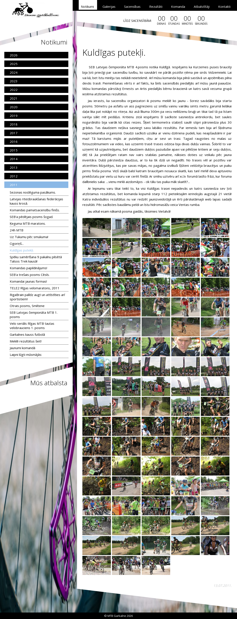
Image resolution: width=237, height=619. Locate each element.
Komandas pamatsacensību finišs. (35, 210)
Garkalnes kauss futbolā (27, 334)
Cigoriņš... (17, 243)
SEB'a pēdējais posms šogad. (31, 217)
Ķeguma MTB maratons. (28, 223)
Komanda (178, 6)
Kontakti (224, 6)
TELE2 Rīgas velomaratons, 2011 (34, 288)
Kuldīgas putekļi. (22, 250)
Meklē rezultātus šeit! (26, 341)
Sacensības (132, 6)
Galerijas (108, 6)
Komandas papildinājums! (28, 268)
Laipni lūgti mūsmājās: (26, 354)
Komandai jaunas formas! (28, 281)
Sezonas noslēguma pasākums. (33, 192)
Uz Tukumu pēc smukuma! (29, 237)
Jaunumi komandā (22, 348)
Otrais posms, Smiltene (27, 306)
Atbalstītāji (202, 6)
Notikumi (87, 6)
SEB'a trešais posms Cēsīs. (30, 274)
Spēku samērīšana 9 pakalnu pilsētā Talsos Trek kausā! (36, 259)
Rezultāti (155, 6)
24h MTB (16, 230)
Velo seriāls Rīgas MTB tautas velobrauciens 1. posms (32, 325)
